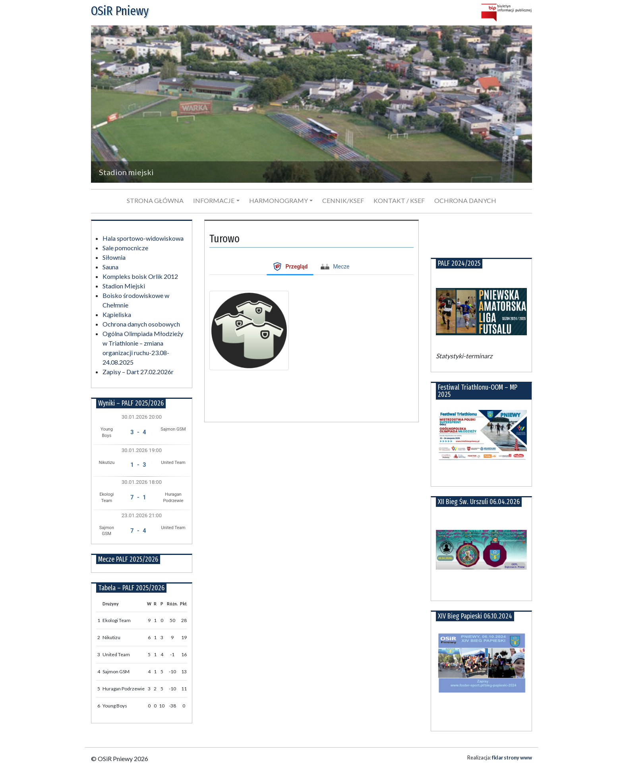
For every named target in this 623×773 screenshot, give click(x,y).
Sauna (110, 267)
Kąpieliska (117, 314)
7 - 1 (138, 497)
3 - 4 (138, 432)
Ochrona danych (465, 200)
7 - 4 (138, 531)
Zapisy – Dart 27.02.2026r (138, 371)
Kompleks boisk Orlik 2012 (140, 276)
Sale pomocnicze (125, 247)
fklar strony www (512, 757)
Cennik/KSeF (343, 200)
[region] (311, 104)
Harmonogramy (278, 200)
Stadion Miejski (124, 286)
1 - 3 (138, 465)
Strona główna (155, 200)
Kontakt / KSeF (399, 200)
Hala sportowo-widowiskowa (143, 238)
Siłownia (114, 257)
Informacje (213, 200)
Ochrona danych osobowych (141, 324)
